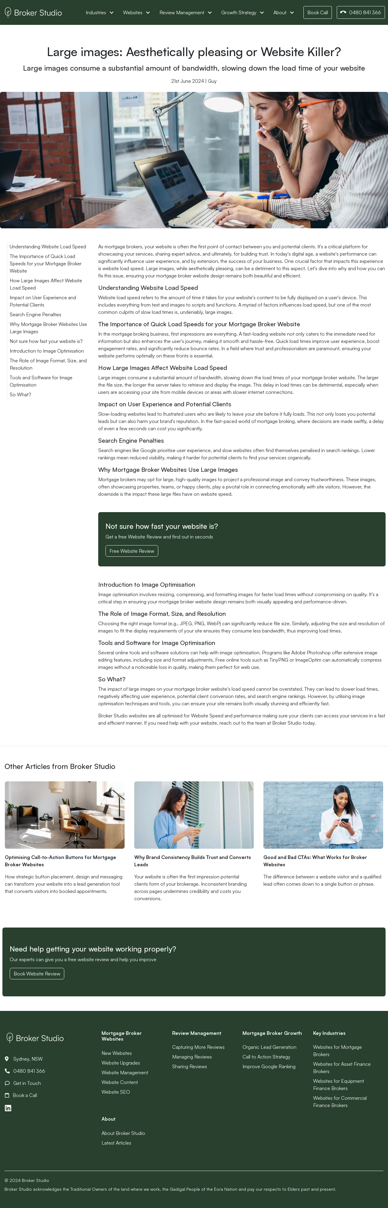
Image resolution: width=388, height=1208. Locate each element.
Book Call (317, 12)
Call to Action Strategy (266, 1057)
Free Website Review (131, 551)
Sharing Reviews (189, 1066)
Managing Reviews (192, 1057)
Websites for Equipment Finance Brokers (338, 1084)
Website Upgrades (121, 1063)
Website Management (125, 1072)
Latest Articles (116, 1143)
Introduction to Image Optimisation (47, 351)
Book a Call (21, 1095)
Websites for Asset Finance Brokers (342, 1067)
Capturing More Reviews (198, 1047)
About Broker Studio (123, 1133)
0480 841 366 (360, 12)
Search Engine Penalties (35, 314)
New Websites (117, 1053)
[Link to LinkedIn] (8, 1108)
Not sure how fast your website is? (46, 341)
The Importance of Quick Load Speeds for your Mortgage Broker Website (46, 263)
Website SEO (116, 1092)
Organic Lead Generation (269, 1047)
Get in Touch (23, 1083)
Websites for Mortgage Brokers (337, 1050)
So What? (20, 394)
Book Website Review (37, 974)
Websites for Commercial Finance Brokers (340, 1101)
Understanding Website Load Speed (48, 246)
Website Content (120, 1082)
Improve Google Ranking (269, 1066)
